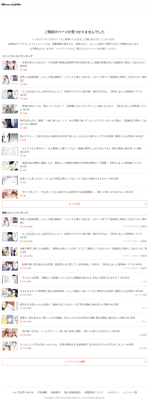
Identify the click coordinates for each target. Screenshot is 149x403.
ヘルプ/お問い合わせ (23, 392)
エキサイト (113, 392)
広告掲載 (42, 392)
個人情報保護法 (72, 392)
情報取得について (94, 392)
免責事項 (55, 392)
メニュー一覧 (130, 392)
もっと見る (74, 203)
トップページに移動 (74, 361)
